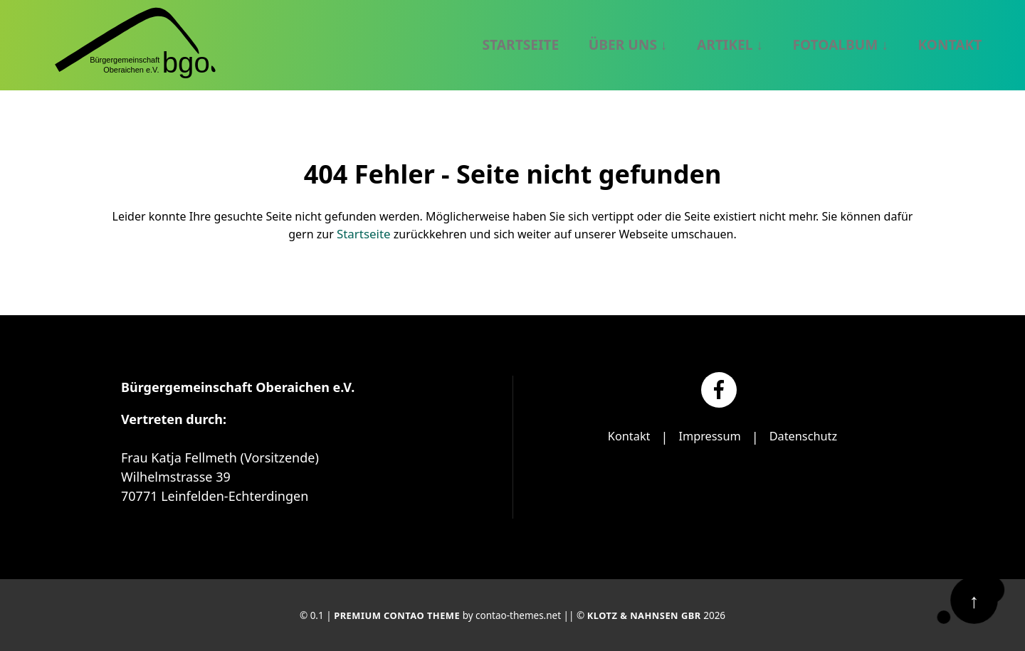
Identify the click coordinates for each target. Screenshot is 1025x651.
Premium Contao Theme (394, 614)
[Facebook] (719, 388)
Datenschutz (808, 435)
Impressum (708, 435)
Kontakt (622, 435)
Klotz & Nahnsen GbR (646, 614)
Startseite (363, 233)
